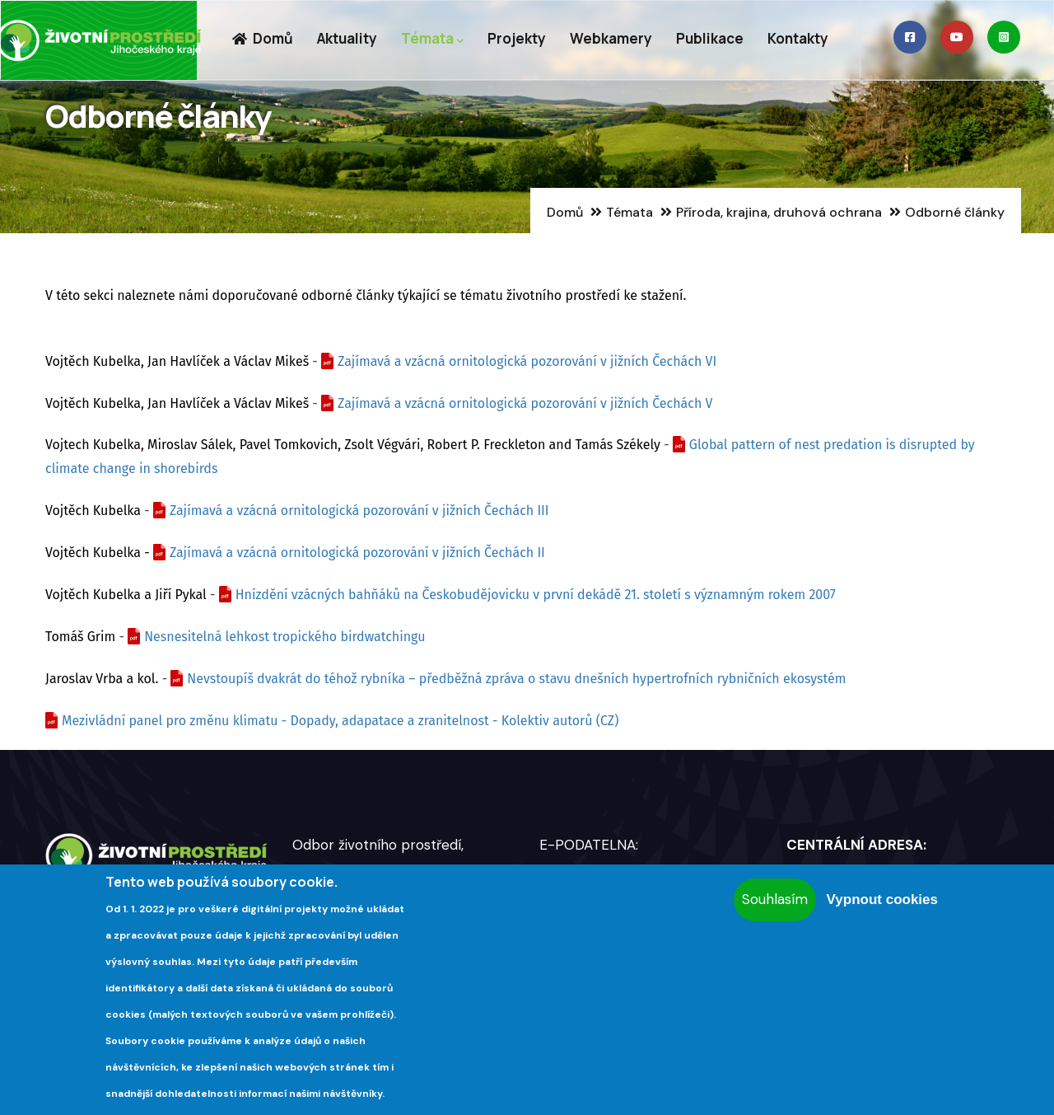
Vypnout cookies (882, 899)
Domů (262, 38)
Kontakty (797, 38)
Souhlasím (775, 899)
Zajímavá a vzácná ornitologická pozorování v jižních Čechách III (359, 510)
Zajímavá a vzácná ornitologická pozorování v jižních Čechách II (357, 552)
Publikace (710, 38)
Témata (432, 39)
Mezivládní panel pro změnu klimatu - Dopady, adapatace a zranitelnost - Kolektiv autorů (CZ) (340, 720)
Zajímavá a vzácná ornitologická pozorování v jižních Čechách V (525, 403)
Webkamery (611, 38)
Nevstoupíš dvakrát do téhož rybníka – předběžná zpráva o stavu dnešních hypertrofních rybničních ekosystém (516, 678)
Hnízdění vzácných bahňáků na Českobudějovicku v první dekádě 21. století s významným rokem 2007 (536, 594)
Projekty (516, 38)
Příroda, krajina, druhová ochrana (779, 212)
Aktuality (347, 38)
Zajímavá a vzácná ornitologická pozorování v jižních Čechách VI (527, 361)
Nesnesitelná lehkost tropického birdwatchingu (284, 636)
